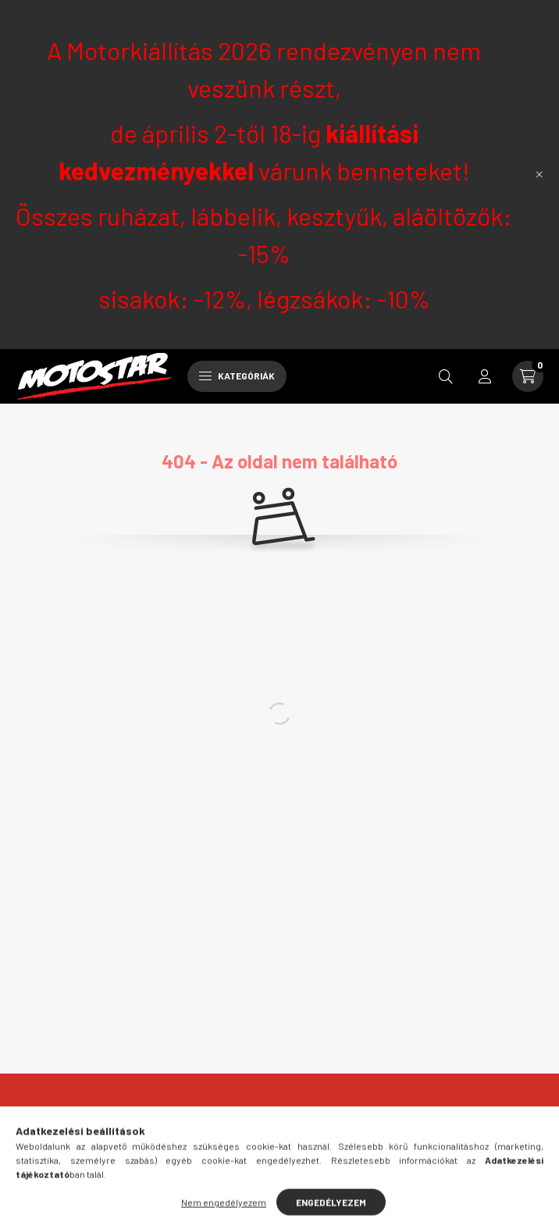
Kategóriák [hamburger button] (237, 375)
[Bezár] (539, 174)
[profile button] (484, 376)
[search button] (445, 376)
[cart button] (527, 376)
